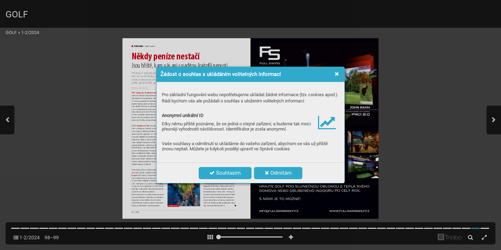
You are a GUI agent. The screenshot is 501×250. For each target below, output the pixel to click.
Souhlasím (225, 173)
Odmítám (278, 173)
